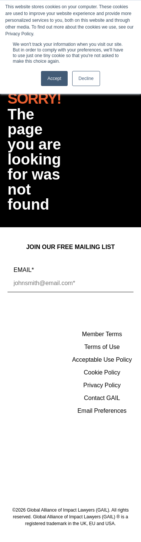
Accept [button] (54, 78)
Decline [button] (86, 78)
